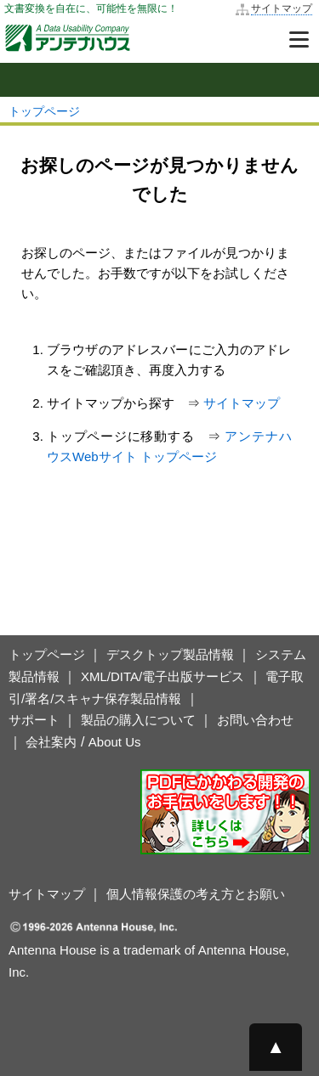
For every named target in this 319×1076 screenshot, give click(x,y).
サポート (34, 720)
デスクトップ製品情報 (170, 654)
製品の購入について (138, 720)
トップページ (44, 111)
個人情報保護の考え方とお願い (195, 894)
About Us (114, 742)
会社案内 (51, 742)
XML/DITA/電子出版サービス (162, 676)
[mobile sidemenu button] (159, 80)
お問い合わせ (255, 720)
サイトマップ (281, 8)
